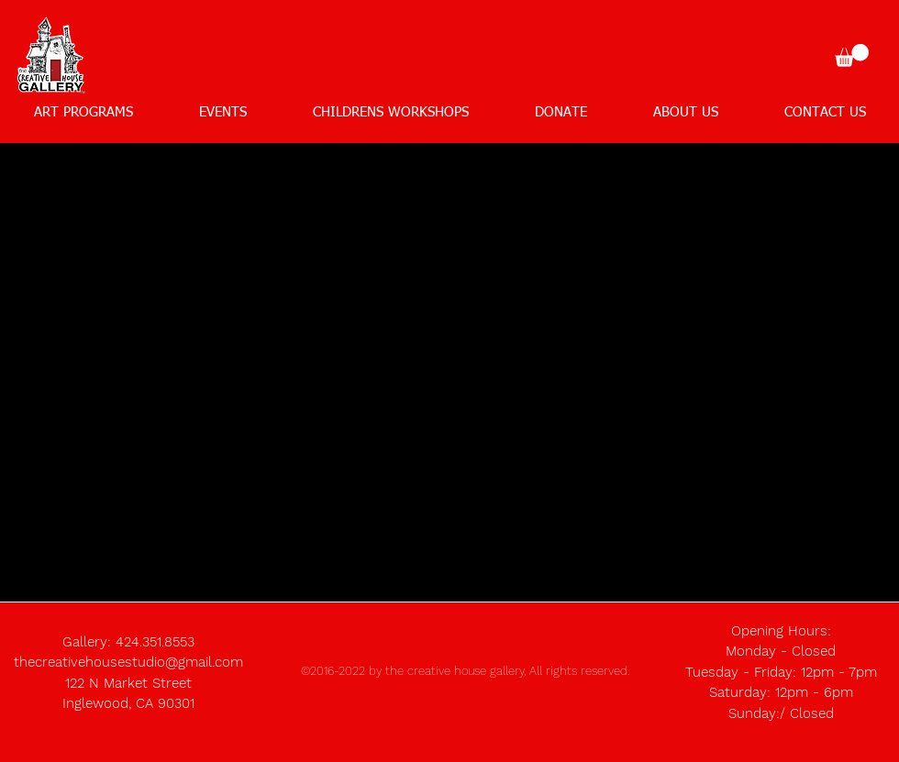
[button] (852, 55)
